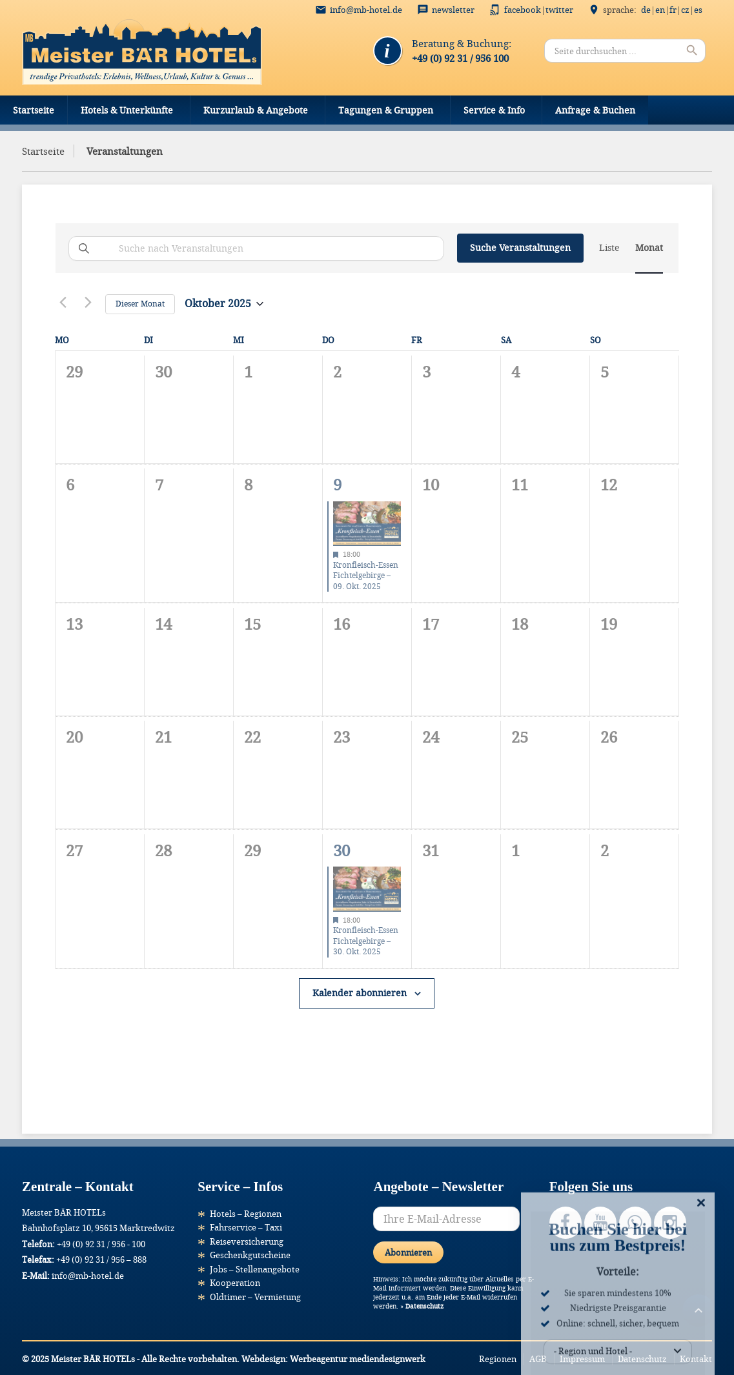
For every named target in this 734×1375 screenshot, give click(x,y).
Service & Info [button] (494, 110)
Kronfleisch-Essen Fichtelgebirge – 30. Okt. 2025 (365, 941)
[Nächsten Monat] (88, 302)
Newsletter (453, 9)
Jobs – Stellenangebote (255, 1269)
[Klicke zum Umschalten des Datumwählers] (224, 304)
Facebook (522, 9)
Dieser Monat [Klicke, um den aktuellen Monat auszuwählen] (140, 303)
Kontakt (696, 1359)
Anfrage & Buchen (595, 110)
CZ (685, 9)
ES (698, 9)
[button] (28, 1346)
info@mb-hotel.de (366, 9)
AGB (538, 1359)
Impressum (582, 1359)
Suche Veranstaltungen (520, 247)
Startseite (33, 110)
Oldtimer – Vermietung (255, 1297)
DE (646, 9)
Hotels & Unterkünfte (127, 110)
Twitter (559, 9)
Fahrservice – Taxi (246, 1227)
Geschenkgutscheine (250, 1255)
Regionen (497, 1359)
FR (673, 9)
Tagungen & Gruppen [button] (385, 110)
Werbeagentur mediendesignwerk (357, 1359)
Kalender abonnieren (359, 993)
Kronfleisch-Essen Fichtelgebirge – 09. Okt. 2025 (365, 575)
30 (341, 850)
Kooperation (235, 1283)
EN (660, 9)
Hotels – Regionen (245, 1213)
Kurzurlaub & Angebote (255, 110)
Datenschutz (424, 1306)
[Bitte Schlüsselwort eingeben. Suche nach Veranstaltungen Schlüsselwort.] (256, 248)
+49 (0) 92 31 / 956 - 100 (101, 1244)
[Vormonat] (62, 302)
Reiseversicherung (246, 1241)
